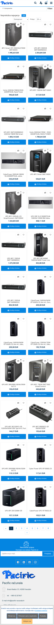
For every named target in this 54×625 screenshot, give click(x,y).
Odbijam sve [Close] (27, 621)
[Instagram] (35, 562)
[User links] (40, 2)
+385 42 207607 (16, 595)
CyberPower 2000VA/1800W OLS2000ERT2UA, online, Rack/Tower (13, 176)
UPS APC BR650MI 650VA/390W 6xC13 (13, 385)
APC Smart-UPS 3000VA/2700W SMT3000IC (13, 49)
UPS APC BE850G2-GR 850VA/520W (40, 427)
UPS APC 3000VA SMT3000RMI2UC (40, 49)
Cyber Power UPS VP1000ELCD (40, 469)
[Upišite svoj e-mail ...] (21, 553)
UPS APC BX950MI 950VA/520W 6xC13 (13, 469)
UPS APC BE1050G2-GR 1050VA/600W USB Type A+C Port (13, 427)
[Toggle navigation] (51, 2)
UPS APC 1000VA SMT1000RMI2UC (13, 301)
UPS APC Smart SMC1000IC (40, 174)
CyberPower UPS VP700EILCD (40, 511)
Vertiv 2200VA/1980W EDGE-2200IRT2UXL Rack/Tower (13, 91)
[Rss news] (24, 562)
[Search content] (35, 2)
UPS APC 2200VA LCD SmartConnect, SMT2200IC (13, 217)
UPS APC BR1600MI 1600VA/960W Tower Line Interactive (40, 260)
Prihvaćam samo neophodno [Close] (27, 616)
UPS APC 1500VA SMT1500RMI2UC (13, 259)
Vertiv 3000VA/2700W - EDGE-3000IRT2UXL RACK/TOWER (40, 133)
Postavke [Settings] (43, 616)
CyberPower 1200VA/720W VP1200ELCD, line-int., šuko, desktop (40, 344)
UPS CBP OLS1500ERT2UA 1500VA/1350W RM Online (40, 217)
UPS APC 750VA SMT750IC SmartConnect (40, 385)
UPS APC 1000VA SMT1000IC (40, 90)
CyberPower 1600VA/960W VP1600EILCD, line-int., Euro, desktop (40, 302)
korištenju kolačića (41, 610)
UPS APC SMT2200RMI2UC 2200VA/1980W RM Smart (13, 133)
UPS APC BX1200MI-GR (13, 511)
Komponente (8, 8)
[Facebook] (18, 562)
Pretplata (48, 553)
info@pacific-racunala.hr (15, 601)
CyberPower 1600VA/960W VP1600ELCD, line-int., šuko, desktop (14, 344)
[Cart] (46, 2)
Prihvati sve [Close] (11, 616)
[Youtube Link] (29, 562)
